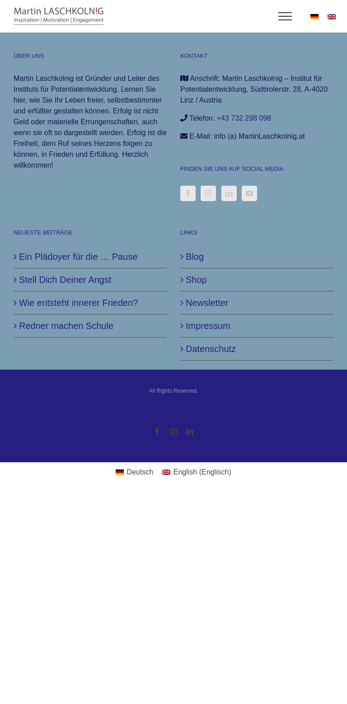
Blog (195, 257)
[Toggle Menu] (285, 16)
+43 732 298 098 (244, 118)
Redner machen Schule (66, 326)
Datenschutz (211, 349)
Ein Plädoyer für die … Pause (78, 257)
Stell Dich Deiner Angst (65, 280)
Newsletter (207, 303)
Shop (196, 280)
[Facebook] (188, 193)
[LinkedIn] (229, 193)
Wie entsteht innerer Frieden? (78, 303)
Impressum (208, 326)
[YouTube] (249, 193)
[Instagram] (208, 193)
